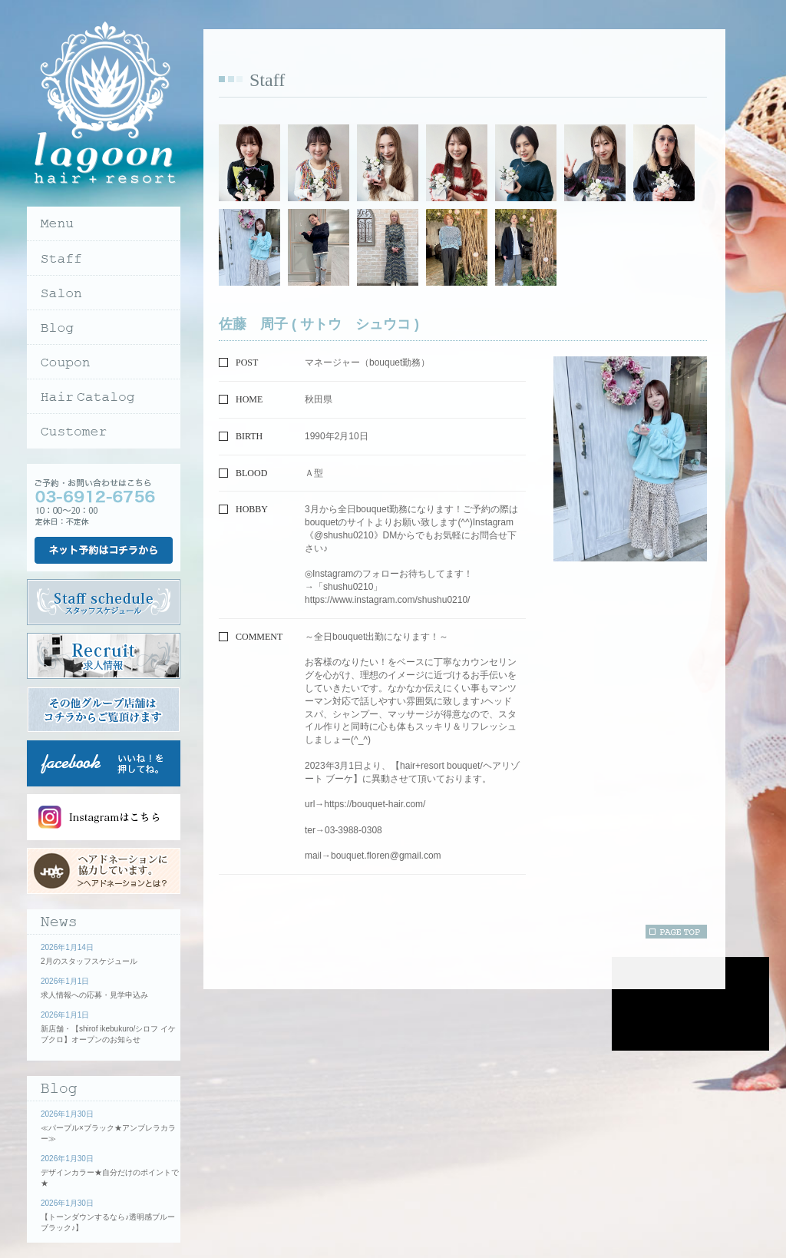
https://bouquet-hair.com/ (374, 804)
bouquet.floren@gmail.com (386, 855)
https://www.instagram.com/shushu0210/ (387, 599)
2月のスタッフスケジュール (89, 961)
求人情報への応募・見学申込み (94, 995)
